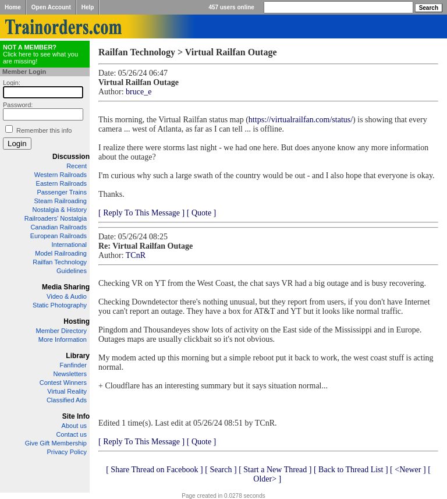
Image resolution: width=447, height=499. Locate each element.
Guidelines (71, 270)
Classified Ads (67, 400)
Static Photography (60, 305)
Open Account (51, 7)
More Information (62, 339)
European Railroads (58, 235)
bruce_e (138, 91)
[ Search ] (220, 469)
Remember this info (44, 130)
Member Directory (61, 330)
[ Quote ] (202, 212)
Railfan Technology (60, 262)
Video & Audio (67, 296)
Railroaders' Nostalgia (55, 218)
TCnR (136, 255)
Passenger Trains (62, 192)
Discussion (71, 157)
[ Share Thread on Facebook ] (154, 469)
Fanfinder (73, 365)
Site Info (76, 416)
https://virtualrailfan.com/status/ (301, 119)
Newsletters (70, 373)
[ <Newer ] (408, 469)
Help (87, 7)
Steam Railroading (60, 200)
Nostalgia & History (59, 209)
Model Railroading (61, 253)
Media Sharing (66, 287)
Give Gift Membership (56, 443)
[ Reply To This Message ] (141, 212)
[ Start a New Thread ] (275, 469)
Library (78, 356)
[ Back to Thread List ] (351, 469)
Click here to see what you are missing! (40, 54)
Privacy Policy (67, 451)
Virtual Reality (67, 391)
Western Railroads (60, 174)
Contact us (71, 434)
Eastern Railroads (61, 183)
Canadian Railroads (58, 227)
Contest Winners (63, 382)
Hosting (76, 321)
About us (74, 425)
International (69, 244)
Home (13, 7)
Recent (76, 165)
